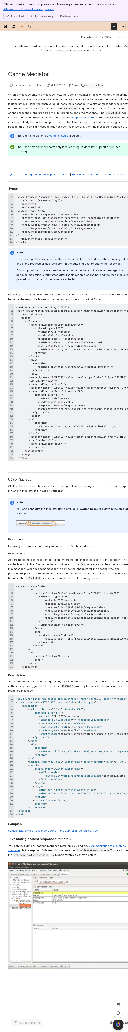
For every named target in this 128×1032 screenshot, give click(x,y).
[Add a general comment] (26, 1022)
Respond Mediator (83, 117)
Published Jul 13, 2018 (96, 37)
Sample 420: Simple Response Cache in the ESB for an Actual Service (53, 830)
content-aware (59, 135)
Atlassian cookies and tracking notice (28, 9)
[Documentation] (21, 26)
